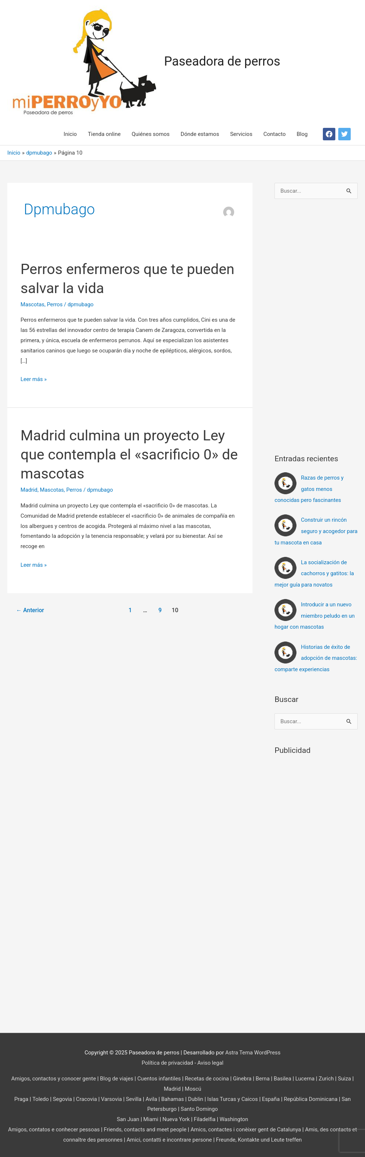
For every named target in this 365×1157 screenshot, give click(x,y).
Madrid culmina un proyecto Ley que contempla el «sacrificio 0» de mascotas (124, 455)
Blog (302, 134)
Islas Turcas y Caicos (233, 1096)
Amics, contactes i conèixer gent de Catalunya (249, 1126)
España (272, 1096)
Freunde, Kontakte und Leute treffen (263, 1137)
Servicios (241, 134)
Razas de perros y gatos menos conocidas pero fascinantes (309, 489)
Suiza (346, 1075)
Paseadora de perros (223, 61)
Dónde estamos (200, 134)
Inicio (70, 134)
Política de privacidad (167, 1060)
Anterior (30, 610)
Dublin (195, 1096)
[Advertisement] (319, 324)
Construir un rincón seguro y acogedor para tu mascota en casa (310, 530)
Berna (264, 1075)
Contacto (274, 134)
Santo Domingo (199, 1106)
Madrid (29, 490)
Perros (55, 304)
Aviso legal (211, 1060)
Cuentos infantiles (159, 1075)
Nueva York (176, 1116)
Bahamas (172, 1096)
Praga (19, 1096)
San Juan (127, 1116)
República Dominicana (312, 1096)
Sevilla (133, 1096)
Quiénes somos (151, 134)
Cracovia (85, 1096)
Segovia (60, 1096)
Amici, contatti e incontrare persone (172, 1137)
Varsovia (110, 1096)
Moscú (193, 1086)
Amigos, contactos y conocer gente (52, 1075)
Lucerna (306, 1075)
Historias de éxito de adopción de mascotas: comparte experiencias (315, 656)
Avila (150, 1096)
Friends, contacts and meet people (147, 1126)
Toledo (38, 1096)
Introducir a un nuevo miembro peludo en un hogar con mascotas (314, 614)
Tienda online (104, 134)
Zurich (328, 1075)
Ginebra (243, 1075)
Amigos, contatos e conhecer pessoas (55, 1126)
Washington (234, 1116)
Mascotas (33, 304)
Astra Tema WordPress (253, 1049)
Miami (150, 1116)
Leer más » (34, 380)
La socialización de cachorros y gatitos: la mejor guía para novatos (314, 572)
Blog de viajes (116, 1075)
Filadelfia (205, 1116)
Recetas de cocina (207, 1075)
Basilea (284, 1075)
